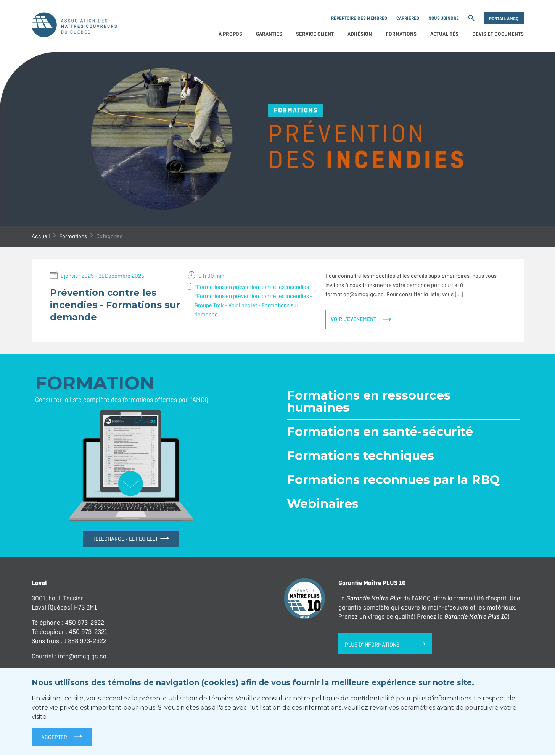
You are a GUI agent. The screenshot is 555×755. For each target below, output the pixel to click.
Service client (315, 34)
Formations (401, 34)
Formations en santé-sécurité (380, 431)
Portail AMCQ (503, 18)
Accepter (61, 736)
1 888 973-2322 (85, 641)
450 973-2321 (88, 632)
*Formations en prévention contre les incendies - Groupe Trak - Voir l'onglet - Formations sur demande (253, 305)
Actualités (444, 34)
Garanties (269, 34)
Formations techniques (360, 455)
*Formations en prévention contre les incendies (252, 287)
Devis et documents (498, 34)
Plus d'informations (385, 644)
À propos (230, 34)
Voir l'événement (353, 319)
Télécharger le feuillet (131, 539)
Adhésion (359, 34)
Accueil (41, 236)
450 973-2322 (84, 622)
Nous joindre (443, 18)
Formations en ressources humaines (368, 401)
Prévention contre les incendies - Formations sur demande (115, 305)
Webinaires (323, 503)
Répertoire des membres (359, 18)
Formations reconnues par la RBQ (393, 479)
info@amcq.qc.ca (82, 656)
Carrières (407, 18)
